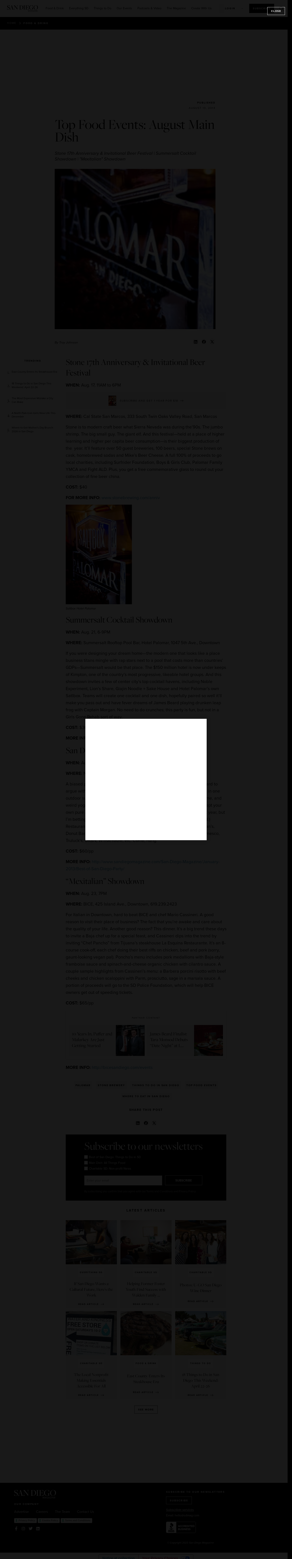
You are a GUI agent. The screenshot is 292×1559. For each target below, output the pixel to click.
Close (276, 11)
